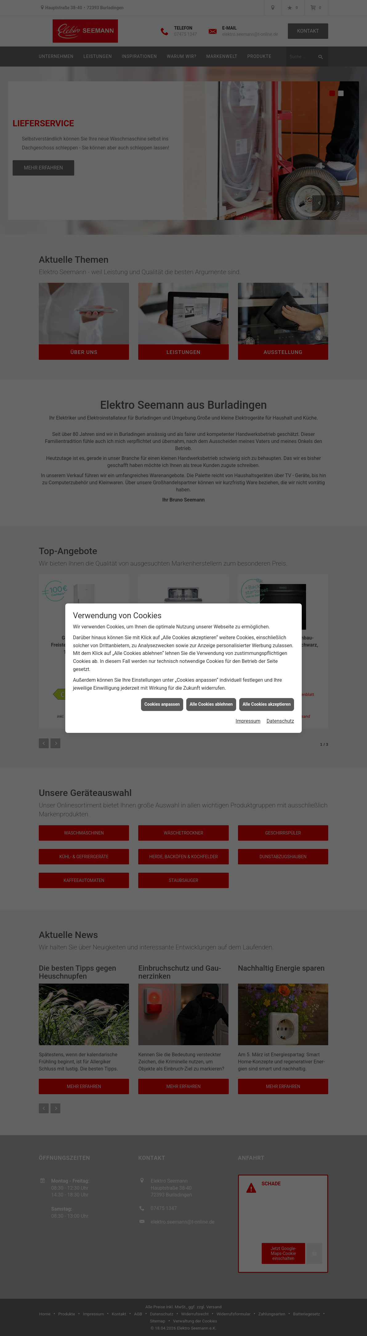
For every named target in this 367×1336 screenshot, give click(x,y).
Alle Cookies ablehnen (211, 689)
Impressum (248, 706)
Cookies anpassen (162, 689)
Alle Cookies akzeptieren (267, 689)
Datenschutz (280, 706)
